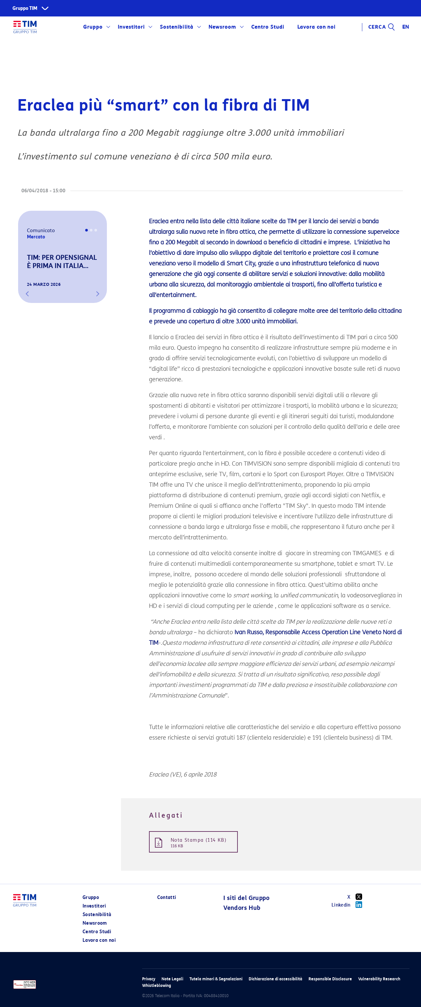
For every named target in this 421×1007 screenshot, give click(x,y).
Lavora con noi (316, 27)
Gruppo (93, 27)
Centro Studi (267, 27)
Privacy (148, 978)
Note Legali (172, 978)
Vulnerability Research (379, 978)
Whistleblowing (156, 985)
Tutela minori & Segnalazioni (215, 978)
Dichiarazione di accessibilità (275, 978)
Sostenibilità (176, 27)
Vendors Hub (241, 908)
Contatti (166, 897)
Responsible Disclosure (330, 978)
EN (405, 27)
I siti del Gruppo (246, 898)
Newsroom (222, 27)
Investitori (131, 27)
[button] (27, 293)
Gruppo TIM (24, 8)
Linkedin (349, 904)
